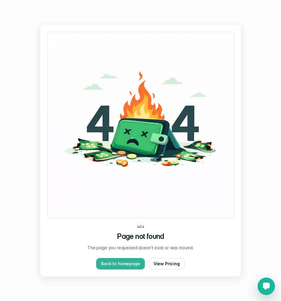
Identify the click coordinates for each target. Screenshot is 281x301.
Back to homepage (120, 263)
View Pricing (167, 263)
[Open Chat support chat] (266, 286)
